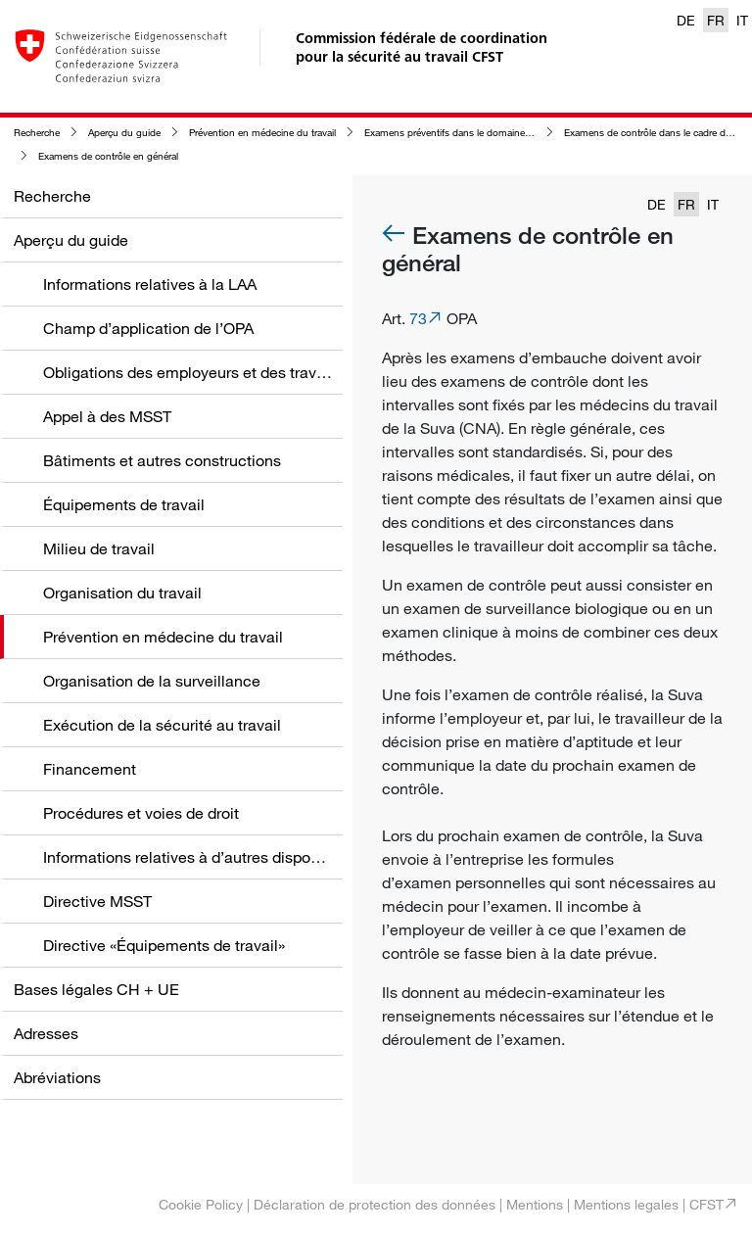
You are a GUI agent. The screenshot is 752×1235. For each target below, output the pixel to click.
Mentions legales (626, 1204)
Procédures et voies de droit (141, 813)
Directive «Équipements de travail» (164, 945)
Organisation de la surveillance (151, 680)
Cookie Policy (201, 1204)
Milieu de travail (99, 548)
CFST (706, 1204)
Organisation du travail (122, 592)
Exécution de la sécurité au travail (162, 725)
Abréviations (57, 1077)
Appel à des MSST (107, 416)
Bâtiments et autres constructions (162, 460)
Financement (89, 769)
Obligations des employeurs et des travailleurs (205, 372)
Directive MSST (97, 901)
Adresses (46, 1033)
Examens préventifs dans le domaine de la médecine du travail (499, 132)
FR (716, 20)
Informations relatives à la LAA (150, 284)
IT (742, 20)
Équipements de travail (124, 504)
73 (418, 318)
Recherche (37, 132)
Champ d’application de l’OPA (148, 328)
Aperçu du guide (124, 132)
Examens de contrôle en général (108, 156)
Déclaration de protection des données (374, 1204)
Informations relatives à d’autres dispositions (199, 857)
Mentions (534, 1204)
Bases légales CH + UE (96, 989)
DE (686, 20)
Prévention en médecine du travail (262, 132)
